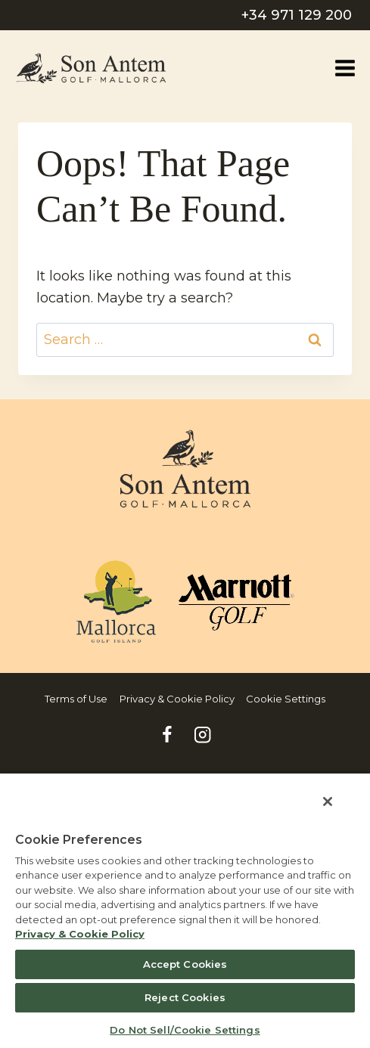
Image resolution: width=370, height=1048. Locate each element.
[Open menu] (344, 67)
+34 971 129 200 (296, 15)
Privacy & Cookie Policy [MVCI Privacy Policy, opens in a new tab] (80, 934)
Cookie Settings (285, 699)
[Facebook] (167, 734)
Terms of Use (76, 699)
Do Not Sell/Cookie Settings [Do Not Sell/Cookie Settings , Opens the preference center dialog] (185, 1030)
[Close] (327, 801)
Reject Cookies (185, 997)
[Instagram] (203, 734)
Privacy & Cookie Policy (177, 699)
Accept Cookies (185, 964)
